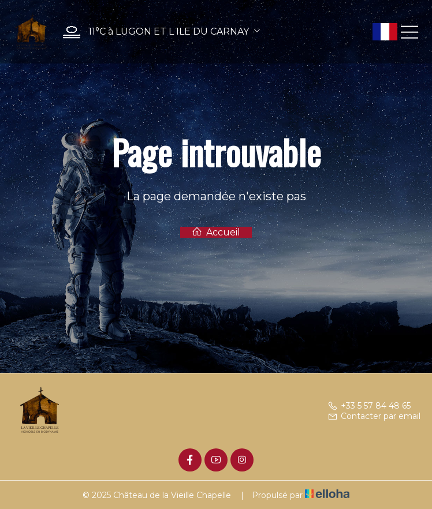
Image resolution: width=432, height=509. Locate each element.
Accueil (216, 232)
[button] (158, 32)
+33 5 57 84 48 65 (369, 406)
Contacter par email (373, 416)
